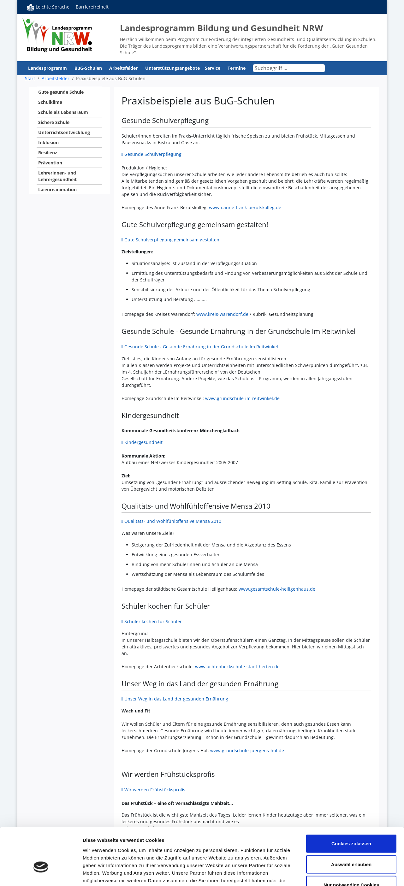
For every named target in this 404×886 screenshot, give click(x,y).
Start (30, 78)
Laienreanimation (57, 189)
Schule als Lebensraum (63, 112)
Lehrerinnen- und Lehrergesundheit (57, 176)
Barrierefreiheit (92, 7)
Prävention (50, 163)
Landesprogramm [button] (48, 68)
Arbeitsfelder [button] (124, 68)
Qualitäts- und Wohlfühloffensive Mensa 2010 (172, 521)
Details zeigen (336, 873)
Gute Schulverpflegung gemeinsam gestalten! (172, 240)
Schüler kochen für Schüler (153, 621)
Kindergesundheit (143, 442)
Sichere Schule (53, 122)
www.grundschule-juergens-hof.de (247, 750)
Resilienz (47, 153)
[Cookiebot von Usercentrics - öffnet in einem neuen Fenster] (40, 873)
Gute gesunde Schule (61, 92)
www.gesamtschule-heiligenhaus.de (277, 589)
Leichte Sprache (48, 6)
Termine (237, 68)
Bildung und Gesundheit (57, 34)
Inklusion (48, 142)
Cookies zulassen (351, 803)
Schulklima (50, 102)
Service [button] (213, 68)
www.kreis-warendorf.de (222, 314)
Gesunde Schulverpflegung (153, 154)
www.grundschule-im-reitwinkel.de (242, 398)
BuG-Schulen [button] (88, 68)
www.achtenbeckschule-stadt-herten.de (237, 667)
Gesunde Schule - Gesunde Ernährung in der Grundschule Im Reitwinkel (201, 347)
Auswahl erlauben (351, 824)
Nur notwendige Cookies (351, 844)
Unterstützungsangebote (172, 68)
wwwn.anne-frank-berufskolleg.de (245, 207)
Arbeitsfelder (55, 78)
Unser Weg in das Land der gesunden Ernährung (176, 699)
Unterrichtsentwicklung (64, 132)
